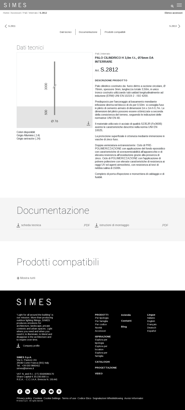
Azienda (126, 314)
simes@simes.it (25, 368)
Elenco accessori (174, 13)
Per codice (101, 324)
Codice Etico (84, 398)
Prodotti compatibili (115, 32)
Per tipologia (101, 317)
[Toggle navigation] (179, 5)
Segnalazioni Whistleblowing (108, 398)
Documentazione (88, 32)
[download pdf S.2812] (53, 226)
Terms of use (69, 398)
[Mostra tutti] (92, 278)
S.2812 (43, 13)
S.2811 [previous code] (10, 26)
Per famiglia (101, 321)
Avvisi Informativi (133, 398)
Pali (25, 13)
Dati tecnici (65, 32)
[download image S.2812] (88, 123)
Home (6, 13)
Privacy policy (24, 398)
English (151, 321)
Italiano (151, 317)
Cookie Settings (52, 398)
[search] (172, 6)
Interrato (33, 13)
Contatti (126, 320)
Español (151, 330)
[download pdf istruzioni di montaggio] (131, 226)
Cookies (37, 398)
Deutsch (151, 327)
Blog (124, 326)
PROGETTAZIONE (106, 367)
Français (152, 324)
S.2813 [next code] (174, 26)
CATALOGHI (102, 361)
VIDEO (99, 373)
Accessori (16, 13)
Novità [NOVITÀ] (98, 327)
